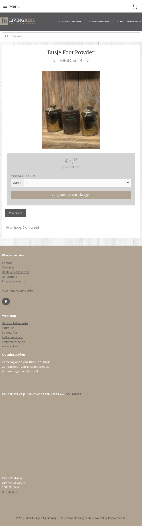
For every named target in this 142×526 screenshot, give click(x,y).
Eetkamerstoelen (13, 342)
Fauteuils (8, 328)
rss (61, 518)
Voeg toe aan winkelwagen (71, 194)
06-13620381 (74, 394)
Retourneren (10, 277)
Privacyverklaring (13, 281)
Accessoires (10, 346)
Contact (7, 263)
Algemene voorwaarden (18, 290)
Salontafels (10, 332)
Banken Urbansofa (15, 323)
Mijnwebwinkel (117, 518)
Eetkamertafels (12, 337)
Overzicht (16, 213)
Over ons (8, 267)
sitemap (52, 518)
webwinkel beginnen (78, 518)
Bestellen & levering (15, 272)
